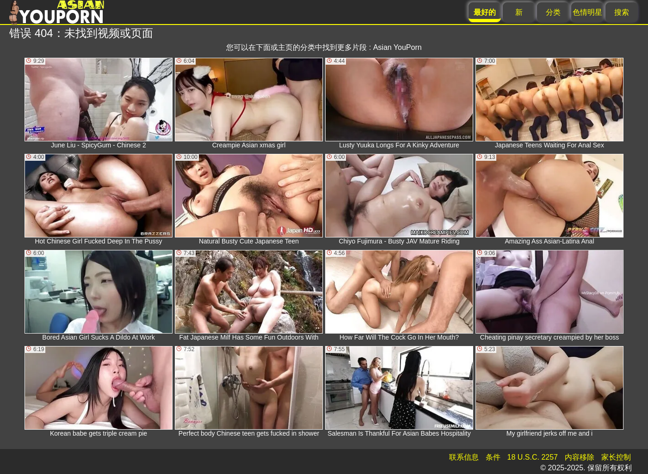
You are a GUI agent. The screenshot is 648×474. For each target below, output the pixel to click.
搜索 (621, 12)
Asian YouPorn (397, 47)
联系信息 (464, 457)
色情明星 (587, 12)
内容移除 (579, 457)
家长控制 (616, 457)
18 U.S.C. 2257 (532, 457)
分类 (553, 12)
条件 (493, 457)
